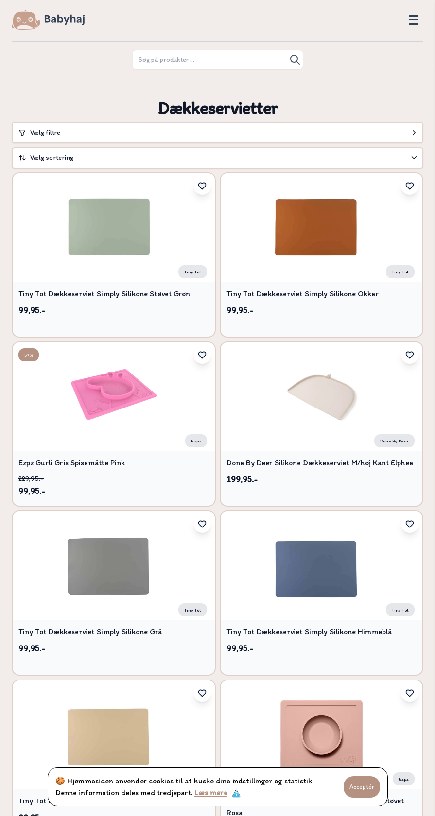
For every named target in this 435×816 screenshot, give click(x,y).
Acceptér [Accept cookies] (361, 786)
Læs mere (210, 792)
